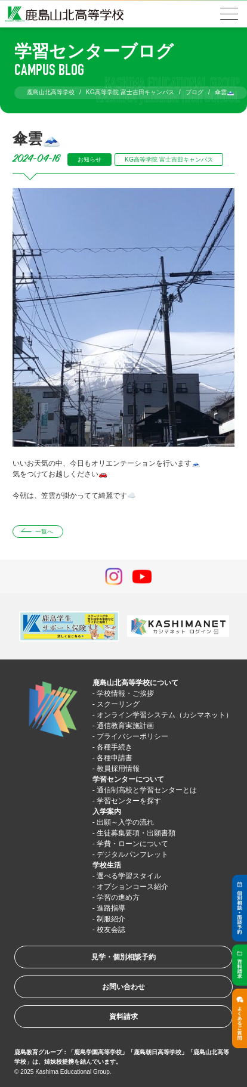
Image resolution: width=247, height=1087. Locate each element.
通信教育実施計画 (125, 725)
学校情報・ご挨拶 (125, 693)
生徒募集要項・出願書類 (136, 833)
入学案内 (106, 811)
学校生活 (106, 865)
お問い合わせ (123, 987)
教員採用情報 (118, 768)
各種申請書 (114, 758)
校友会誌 (111, 929)
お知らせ (89, 159)
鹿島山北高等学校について (135, 683)
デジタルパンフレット (132, 854)
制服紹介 (111, 919)
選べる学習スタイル (129, 876)
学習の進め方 (118, 897)
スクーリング (118, 704)
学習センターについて (128, 779)
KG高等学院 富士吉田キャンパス (169, 159)
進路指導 (111, 908)
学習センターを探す (129, 801)
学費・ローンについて (132, 844)
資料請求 (123, 1016)
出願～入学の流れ (125, 822)
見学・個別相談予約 (123, 957)
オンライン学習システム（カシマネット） (165, 715)
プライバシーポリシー (132, 736)
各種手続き (114, 747)
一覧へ (44, 531)
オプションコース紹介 (132, 886)
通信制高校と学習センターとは (147, 790)
